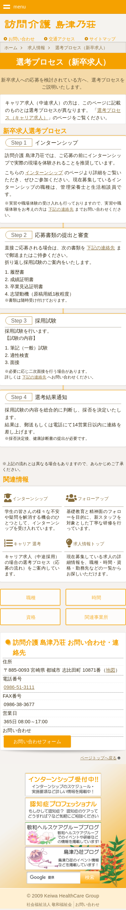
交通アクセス (62, 38)
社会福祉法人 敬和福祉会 (49, 904)
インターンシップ (44, 172)
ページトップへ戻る (100, 758)
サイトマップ (102, 38)
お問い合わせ (21, 38)
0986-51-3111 (19, 687)
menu (19, 6)
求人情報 (36, 47)
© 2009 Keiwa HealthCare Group (63, 896)
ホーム (10, 47)
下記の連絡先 (61, 209)
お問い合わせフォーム (37, 741)
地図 (110, 670)
